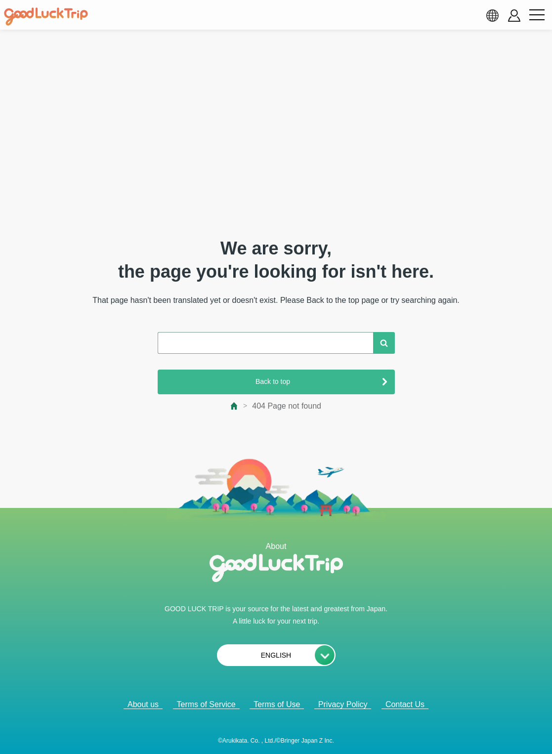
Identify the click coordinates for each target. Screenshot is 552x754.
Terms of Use (277, 704)
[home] (46, 17)
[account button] (514, 15)
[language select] (492, 15)
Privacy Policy (343, 704)
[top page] (234, 406)
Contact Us (405, 704)
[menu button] (536, 15)
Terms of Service (206, 704)
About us (143, 704)
